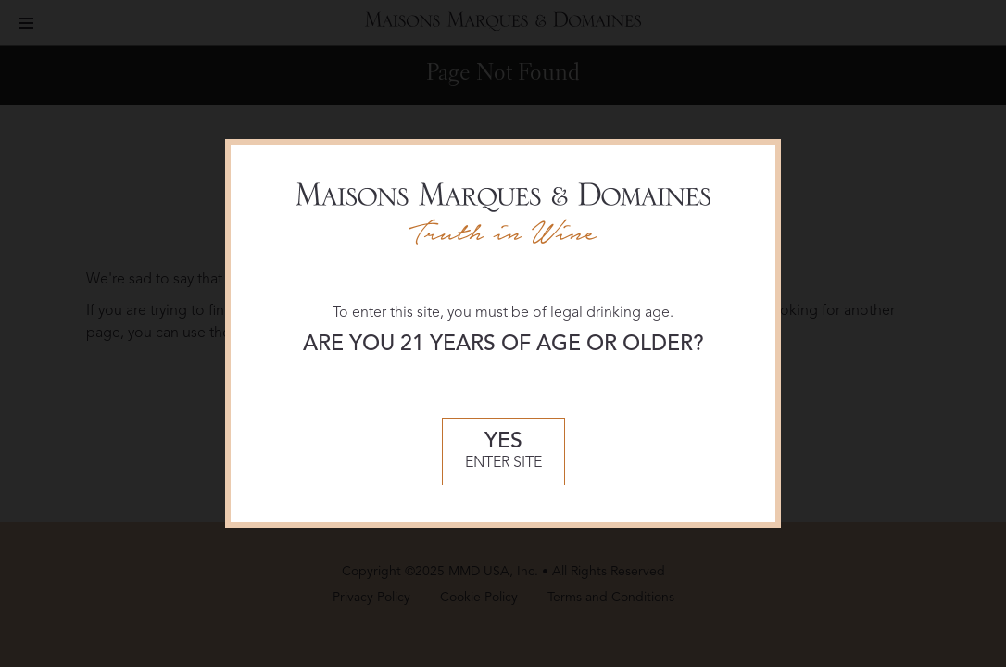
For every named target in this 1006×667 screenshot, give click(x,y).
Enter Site (503, 451)
